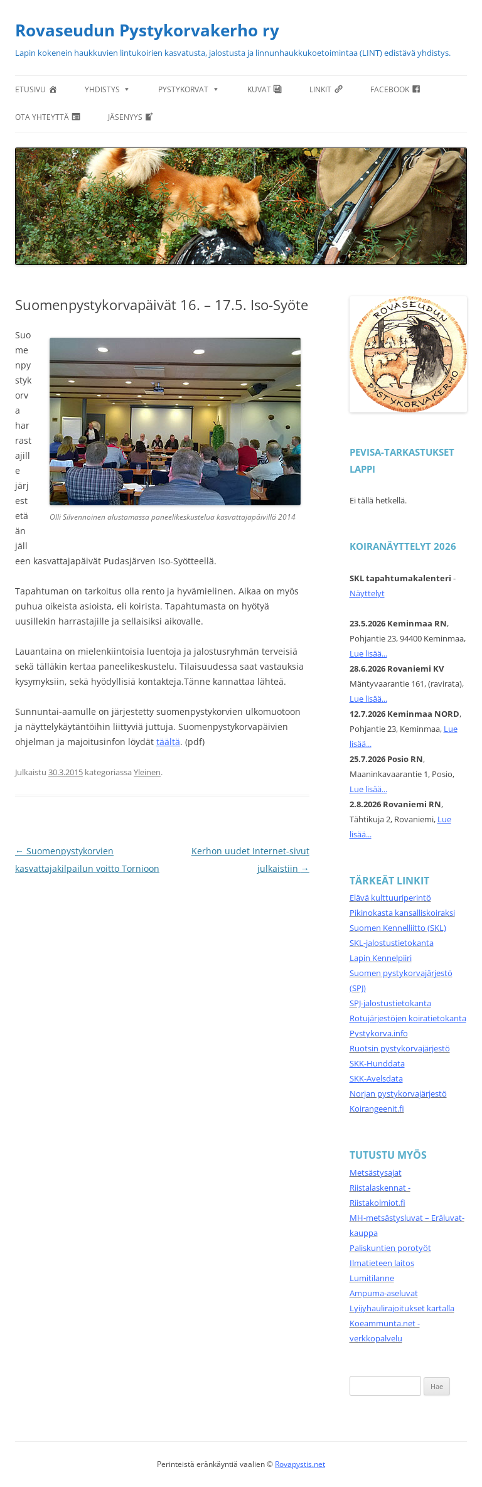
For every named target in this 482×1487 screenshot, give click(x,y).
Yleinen (147, 772)
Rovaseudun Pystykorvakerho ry (147, 30)
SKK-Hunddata (377, 1063)
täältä (168, 742)
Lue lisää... (368, 653)
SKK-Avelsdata (376, 1078)
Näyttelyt (367, 593)
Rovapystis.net (300, 1464)
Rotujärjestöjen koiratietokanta (408, 1018)
